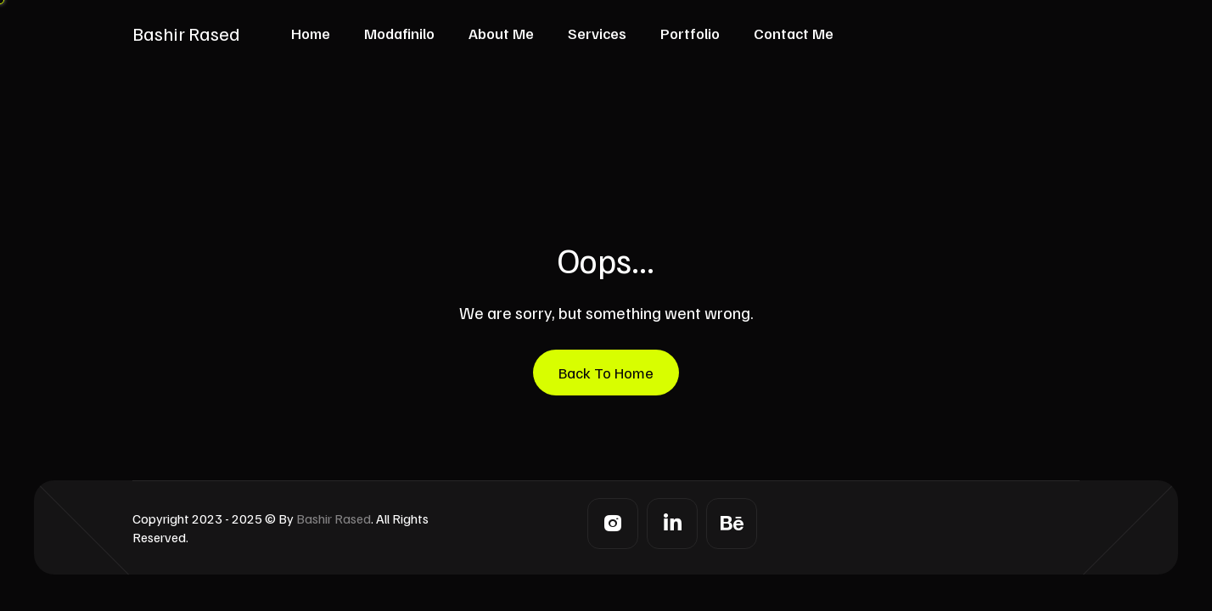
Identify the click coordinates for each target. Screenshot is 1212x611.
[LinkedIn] (672, 523)
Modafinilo (399, 33)
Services (597, 33)
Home (310, 33)
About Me (501, 33)
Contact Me (793, 33)
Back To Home (606, 372)
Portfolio (690, 33)
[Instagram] (612, 523)
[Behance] (731, 523)
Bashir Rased (186, 33)
